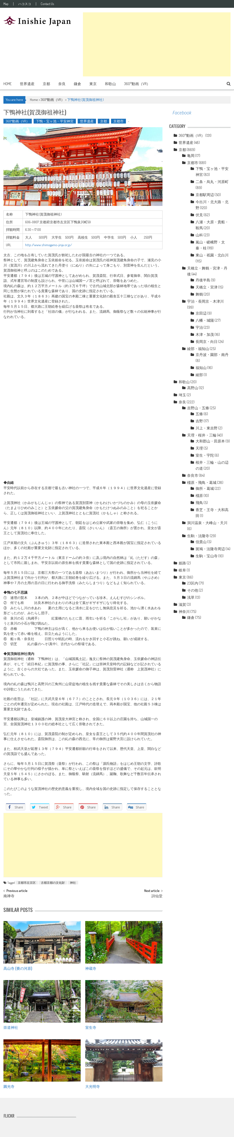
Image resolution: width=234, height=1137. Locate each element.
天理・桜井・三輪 (201, 435)
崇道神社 (10, 1027)
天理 (199, 448)
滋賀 (182, 604)
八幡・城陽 (205, 320)
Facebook (182, 113)
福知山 (201, 367)
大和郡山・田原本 (210, 441)
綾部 (199, 374)
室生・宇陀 (205, 455)
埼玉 (182, 395)
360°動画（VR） (137, 83)
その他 (192, 590)
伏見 (199, 215)
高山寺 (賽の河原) (17, 968)
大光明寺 (92, 1086)
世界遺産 (27, 83)
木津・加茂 (205, 334)
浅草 (190, 597)
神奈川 (184, 611)
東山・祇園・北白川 (212, 255)
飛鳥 (199, 502)
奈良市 (192, 475)
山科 (199, 235)
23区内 (192, 583)
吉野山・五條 (198, 408)
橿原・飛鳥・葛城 (201, 482)
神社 (73, 882)
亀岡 (190, 155)
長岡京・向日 (207, 341)
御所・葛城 (205, 488)
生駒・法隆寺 (198, 535)
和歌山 (110, 83)
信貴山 (201, 541)
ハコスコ (25, 3)
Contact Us (49, 3)
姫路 (182, 563)
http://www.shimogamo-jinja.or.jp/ (48, 245)
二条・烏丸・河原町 (212, 181)
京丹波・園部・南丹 (212, 354)
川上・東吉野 (207, 428)
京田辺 (201, 313)
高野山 (192, 387)
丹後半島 (203, 280)
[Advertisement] (157, 44)
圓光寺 (8, 1086)
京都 (46, 83)
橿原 (199, 495)
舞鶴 (199, 294)
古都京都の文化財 (53, 882)
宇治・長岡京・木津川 (205, 301)
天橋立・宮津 (207, 287)
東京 (93, 83)
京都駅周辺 (205, 194)
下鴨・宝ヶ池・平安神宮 (55, 121)
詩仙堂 (157, 896)
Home (7, 83)
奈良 (62, 83)
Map (5, 3)
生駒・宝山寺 (207, 556)
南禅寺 (8, 896)
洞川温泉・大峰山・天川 (207, 522)
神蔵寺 (90, 968)
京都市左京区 (27, 882)
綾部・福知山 (198, 348)
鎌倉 (77, 83)
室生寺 (90, 1027)
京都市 (118, 121)
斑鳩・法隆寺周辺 (210, 549)
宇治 (199, 327)
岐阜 (182, 570)
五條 (199, 414)
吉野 (199, 421)
